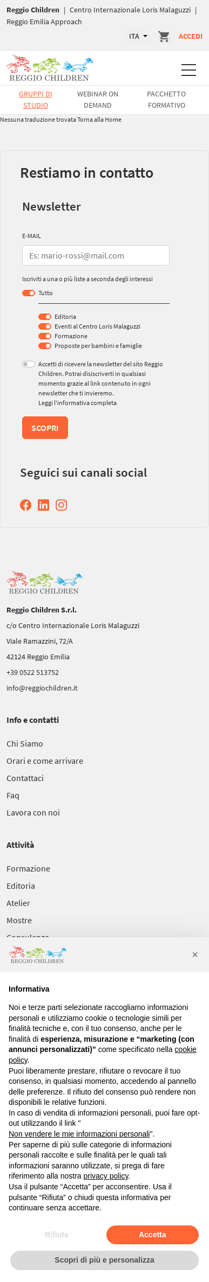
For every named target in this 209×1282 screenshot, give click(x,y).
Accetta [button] (152, 1234)
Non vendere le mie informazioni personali (79, 1134)
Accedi (191, 36)
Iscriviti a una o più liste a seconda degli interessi (87, 279)
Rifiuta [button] (57, 1234)
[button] (195, 954)
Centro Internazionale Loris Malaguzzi (130, 10)
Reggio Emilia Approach (44, 21)
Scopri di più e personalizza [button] (104, 1260)
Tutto (45, 293)
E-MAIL (31, 236)
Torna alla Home (99, 119)
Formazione (71, 336)
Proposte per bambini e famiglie (98, 346)
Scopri (45, 427)
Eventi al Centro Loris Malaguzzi (97, 326)
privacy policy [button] (106, 1176)
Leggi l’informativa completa (77, 403)
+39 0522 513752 (32, 672)
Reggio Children (32, 10)
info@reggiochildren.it (42, 688)
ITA (135, 36)
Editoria (65, 316)
